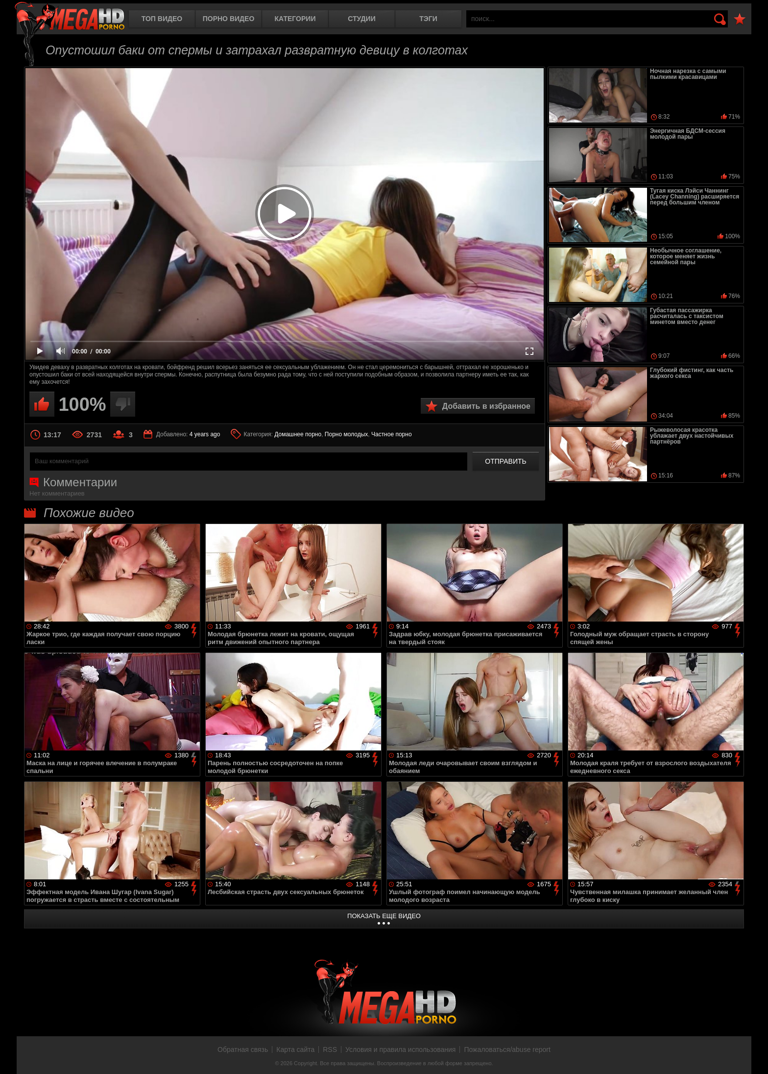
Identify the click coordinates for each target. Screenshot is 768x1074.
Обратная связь (242, 1049)
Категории (295, 19)
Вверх (753, 1056)
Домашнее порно (297, 434)
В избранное (739, 19)
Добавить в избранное (486, 406)
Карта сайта (295, 1049)
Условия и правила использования (400, 1049)
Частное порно (391, 434)
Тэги (428, 19)
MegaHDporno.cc (69, 16)
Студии (361, 19)
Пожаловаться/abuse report (507, 1049)
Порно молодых (346, 434)
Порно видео (229, 19)
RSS (330, 1049)
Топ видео (162, 19)
